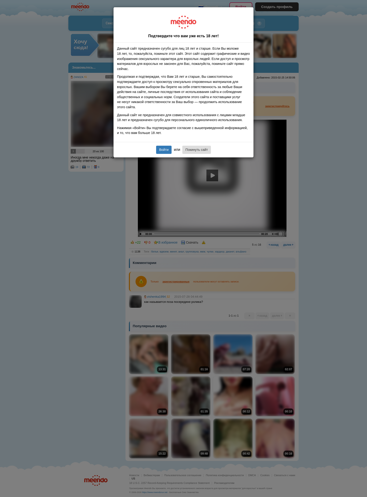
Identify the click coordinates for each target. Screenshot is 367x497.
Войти (164, 150)
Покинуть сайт (196, 150)
